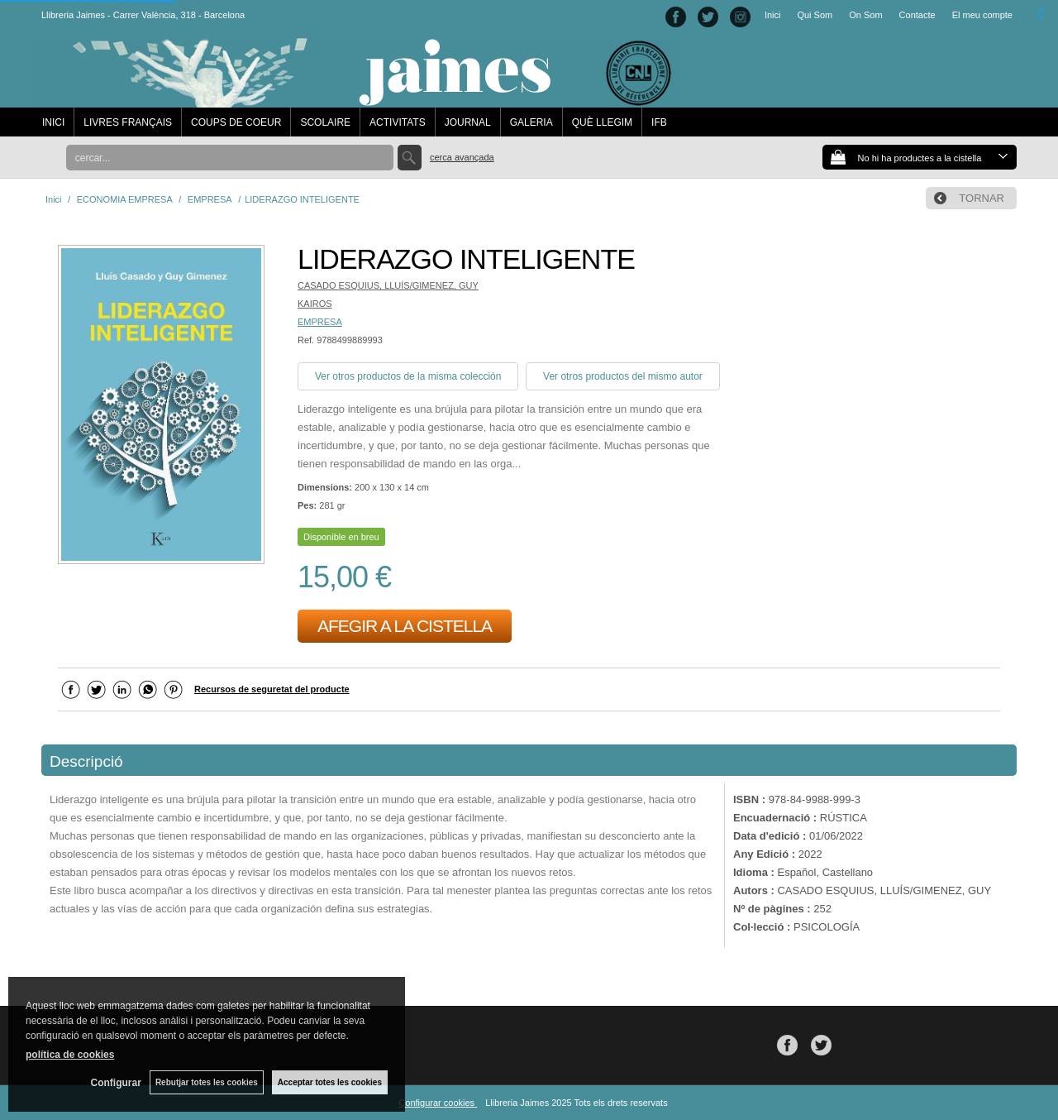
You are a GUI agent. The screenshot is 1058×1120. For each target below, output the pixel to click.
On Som (865, 15)
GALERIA (531, 122)
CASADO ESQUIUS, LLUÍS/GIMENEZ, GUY (388, 285)
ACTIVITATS (397, 122)
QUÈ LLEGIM (602, 122)
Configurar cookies (437, 1103)
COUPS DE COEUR (236, 122)
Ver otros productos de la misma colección (408, 376)
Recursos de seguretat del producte (272, 689)
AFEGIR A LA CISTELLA (404, 625)
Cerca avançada (462, 157)
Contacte (917, 15)
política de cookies (70, 1054)
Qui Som (814, 15)
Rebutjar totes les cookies (206, 1082)
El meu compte (982, 15)
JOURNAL (468, 122)
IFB (659, 122)
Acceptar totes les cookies (330, 1082)
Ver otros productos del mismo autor (623, 376)
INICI (53, 122)
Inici (773, 15)
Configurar (116, 1083)
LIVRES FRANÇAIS (127, 122)
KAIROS (315, 304)
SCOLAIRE (325, 122)
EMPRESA (320, 322)
